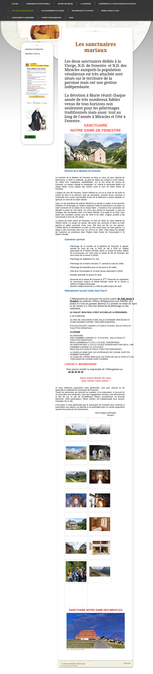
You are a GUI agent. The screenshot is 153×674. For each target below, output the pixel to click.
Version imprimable (68, 663)
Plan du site (81, 663)
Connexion (127, 663)
